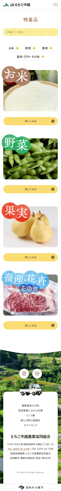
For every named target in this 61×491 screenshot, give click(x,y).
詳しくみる (30, 121)
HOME (10, 32)
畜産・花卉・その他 (28, 57)
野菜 (28, 48)
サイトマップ (30, 425)
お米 (11, 48)
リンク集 (30, 415)
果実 (45, 48)
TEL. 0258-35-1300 (18, 448)
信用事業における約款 (30, 410)
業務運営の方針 (30, 405)
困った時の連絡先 (30, 420)
